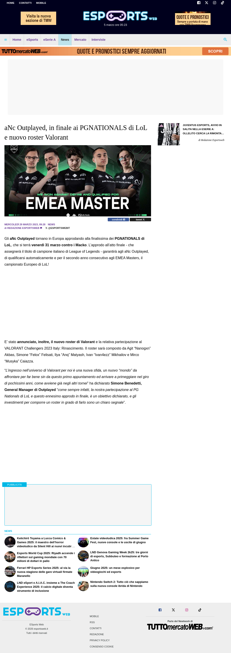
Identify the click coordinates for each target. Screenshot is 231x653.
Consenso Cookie (102, 646)
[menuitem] (5, 40)
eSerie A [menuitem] (49, 39)
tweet (140, 219)
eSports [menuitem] (32, 39)
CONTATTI (25, 3)
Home (10, 3)
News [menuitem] (65, 39)
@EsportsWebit (57, 228)
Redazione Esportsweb (23, 228)
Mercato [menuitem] (80, 39)
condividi (118, 219)
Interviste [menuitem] (99, 39)
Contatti (96, 628)
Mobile (94, 616)
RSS (92, 622)
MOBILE (41, 3)
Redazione (97, 634)
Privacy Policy (100, 640)
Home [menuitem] (17, 39)
